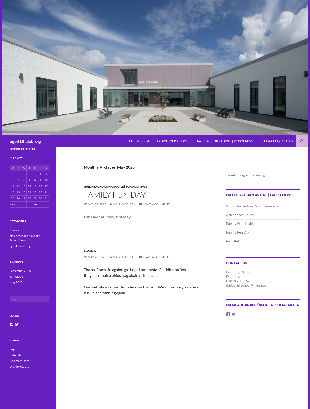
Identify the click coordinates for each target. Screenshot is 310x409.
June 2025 (16, 276)
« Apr (13, 204)
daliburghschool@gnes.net (246, 285)
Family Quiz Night (239, 223)
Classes (90, 251)
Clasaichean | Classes (277, 141)
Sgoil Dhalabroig (25, 141)
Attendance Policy (240, 215)
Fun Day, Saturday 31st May (107, 216)
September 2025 (20, 271)
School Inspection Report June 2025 (253, 206)
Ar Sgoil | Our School (172, 141)
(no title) (232, 241)
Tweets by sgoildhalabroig (245, 175)
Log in (13, 349)
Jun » (35, 204)
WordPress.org (19, 366)
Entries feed (17, 355)
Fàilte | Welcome (138, 141)
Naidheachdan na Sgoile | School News (225, 141)
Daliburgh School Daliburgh (239, 274)
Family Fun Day (115, 195)
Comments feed (20, 361)
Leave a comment (156, 204)
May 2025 (16, 282)
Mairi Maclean (124, 204)
